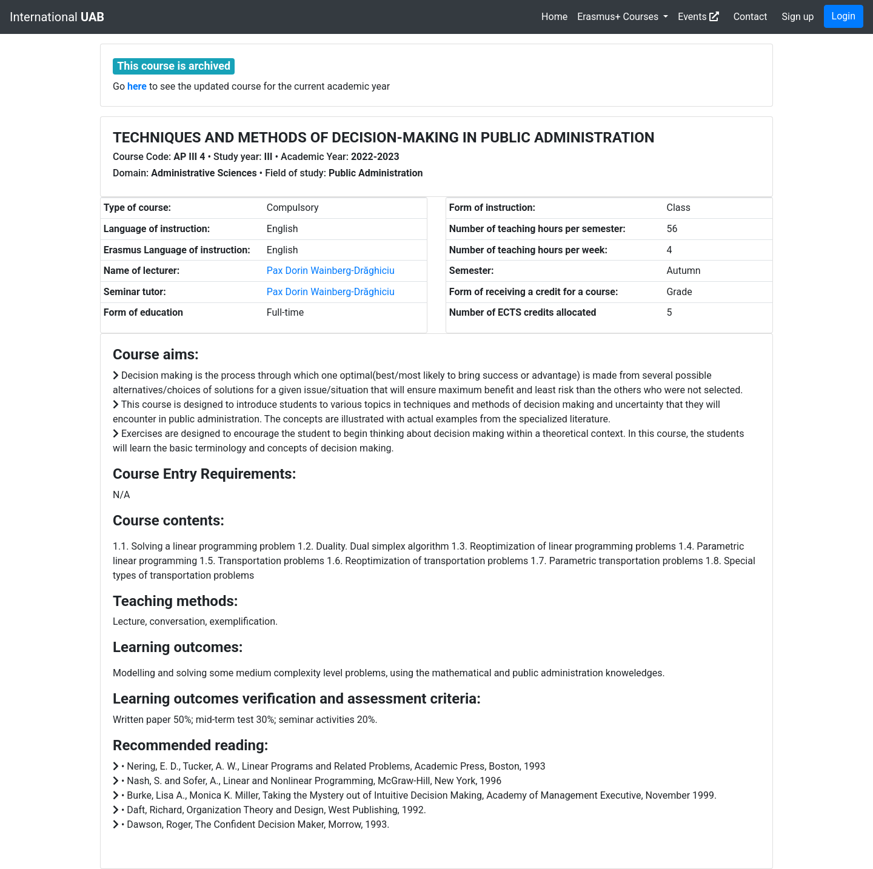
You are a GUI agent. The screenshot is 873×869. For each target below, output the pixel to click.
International (57, 17)
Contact (751, 16)
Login (843, 16)
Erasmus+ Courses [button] (619, 16)
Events (698, 16)
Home (554, 16)
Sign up (798, 16)
